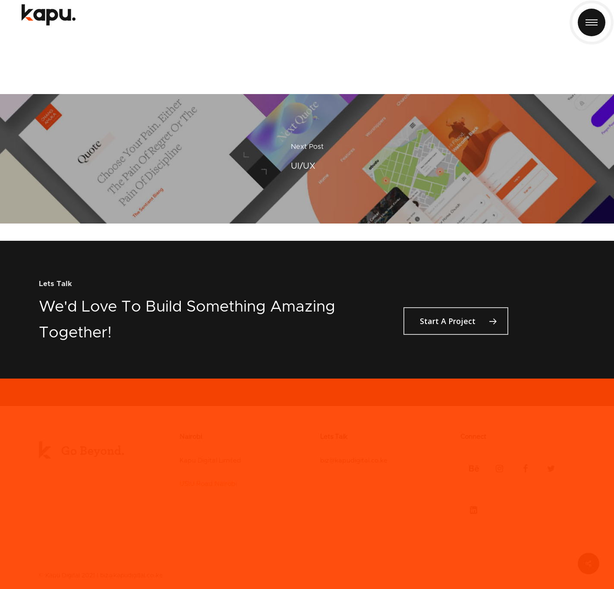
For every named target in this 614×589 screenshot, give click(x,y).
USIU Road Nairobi (208, 484)
